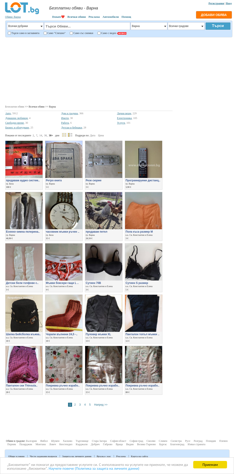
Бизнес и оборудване (17, 127)
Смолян (151, 441)
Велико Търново (146, 444)
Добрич (95, 444)
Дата (92, 135)
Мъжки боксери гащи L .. (62, 283)
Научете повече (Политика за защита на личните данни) (94, 468)
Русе (187, 441)
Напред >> (100, 404)
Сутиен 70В (93, 283)
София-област (118, 441)
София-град (136, 441)
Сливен (163, 441)
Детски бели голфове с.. (22, 283)
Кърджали (81, 444)
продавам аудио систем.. (23, 180)
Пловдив (211, 441)
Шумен (55, 441)
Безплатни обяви (14, 106)
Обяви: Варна (13, 16)
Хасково (67, 441)
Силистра (176, 441)
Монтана (41, 444)
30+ (51, 135)
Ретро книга (54, 180)
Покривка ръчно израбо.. (63, 385)
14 (40, 135)
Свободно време (14, 122)
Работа (65, 122)
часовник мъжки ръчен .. (63, 231)
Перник (11, 444)
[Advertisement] (118, 70)
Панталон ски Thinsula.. (22, 385)
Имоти (65, 118)
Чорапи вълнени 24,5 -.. (61, 334)
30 (45, 135)
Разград (198, 441)
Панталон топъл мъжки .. (142, 334)
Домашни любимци (16, 118)
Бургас (163, 444)
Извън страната (196, 444)
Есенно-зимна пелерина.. (23, 231)
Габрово (107, 444)
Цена (101, 135)
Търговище (82, 441)
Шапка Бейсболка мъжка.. (23, 334)
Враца (119, 444)
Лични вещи (124, 113)
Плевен (223, 441)
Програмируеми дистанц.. (143, 180)
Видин (130, 444)
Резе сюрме (94, 180)
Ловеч (52, 444)
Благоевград (177, 444)
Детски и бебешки (71, 127)
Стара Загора (99, 441)
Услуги (121, 122)
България (31, 441)
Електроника (124, 118)
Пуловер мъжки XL (98, 334)
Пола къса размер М (139, 231)
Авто (8, 113)
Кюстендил (66, 444)
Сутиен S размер (137, 283)
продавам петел (96, 231)
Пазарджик (25, 444)
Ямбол (44, 441)
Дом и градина (69, 113)
